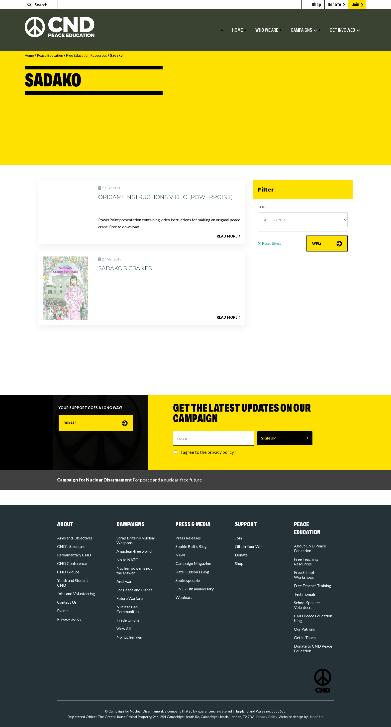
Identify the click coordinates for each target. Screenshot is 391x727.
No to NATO (127, 559)
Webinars (184, 597)
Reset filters (269, 243)
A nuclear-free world (134, 551)
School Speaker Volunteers (307, 605)
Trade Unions (127, 620)
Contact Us (67, 602)
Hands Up (316, 717)
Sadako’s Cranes (125, 268)
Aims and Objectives (75, 537)
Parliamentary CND (74, 554)
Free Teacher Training (312, 585)
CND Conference (72, 563)
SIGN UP (268, 438)
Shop (239, 563)
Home (237, 30)
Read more (228, 236)
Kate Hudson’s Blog (192, 571)
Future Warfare (129, 598)
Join (355, 4)
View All (123, 628)
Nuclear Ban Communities (127, 609)
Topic (263, 207)
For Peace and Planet (134, 589)
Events (63, 610)
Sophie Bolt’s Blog (191, 546)
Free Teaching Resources (306, 561)
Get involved (342, 30)
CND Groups (68, 571)
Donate (330, 4)
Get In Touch (305, 637)
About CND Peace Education (310, 548)
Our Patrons (304, 629)
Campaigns (301, 30)
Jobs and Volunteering (76, 593)
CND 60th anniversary (195, 588)
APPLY (318, 245)
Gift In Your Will (248, 546)
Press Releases (188, 537)
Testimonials (305, 594)
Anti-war (124, 581)
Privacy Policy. (267, 717)
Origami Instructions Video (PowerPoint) (165, 197)
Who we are (266, 30)
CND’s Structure (71, 546)
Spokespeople (188, 580)
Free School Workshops (304, 574)
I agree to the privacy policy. (208, 452)
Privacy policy (69, 619)
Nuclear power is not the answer (134, 570)
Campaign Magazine (193, 563)
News (181, 554)
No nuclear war (129, 637)
